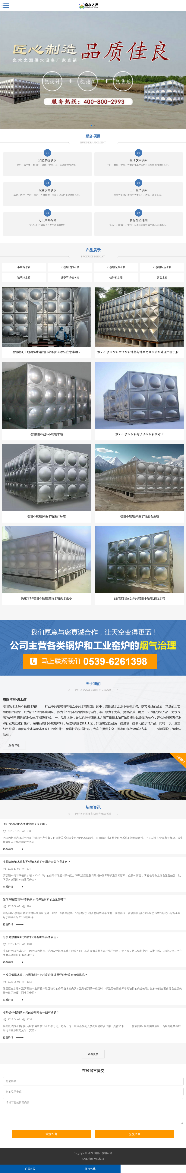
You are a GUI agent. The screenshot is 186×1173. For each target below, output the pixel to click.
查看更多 (93, 1054)
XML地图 (87, 1158)
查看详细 (14, 745)
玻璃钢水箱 (23, 277)
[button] (91, 125)
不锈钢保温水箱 (116, 267)
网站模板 (99, 1158)
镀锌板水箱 (116, 277)
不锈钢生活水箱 (162, 267)
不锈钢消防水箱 (70, 267)
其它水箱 (162, 277)
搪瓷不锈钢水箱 (70, 277)
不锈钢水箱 (23, 267)
